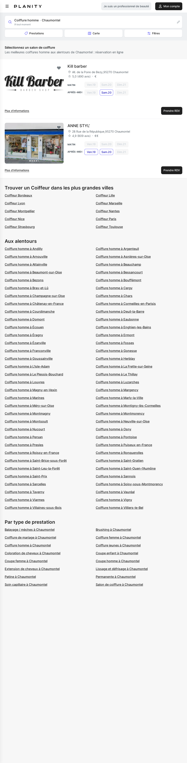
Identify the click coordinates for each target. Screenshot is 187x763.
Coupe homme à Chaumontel (118, 561)
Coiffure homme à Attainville (26, 264)
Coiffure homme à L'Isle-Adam (27, 366)
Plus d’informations (17, 110)
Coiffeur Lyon (15, 203)
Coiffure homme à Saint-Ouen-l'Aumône (126, 468)
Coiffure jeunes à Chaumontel (118, 545)
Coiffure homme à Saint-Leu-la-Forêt (32, 468)
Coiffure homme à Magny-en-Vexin (31, 390)
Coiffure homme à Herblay (115, 359)
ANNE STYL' (79, 125)
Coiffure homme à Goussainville (29, 359)
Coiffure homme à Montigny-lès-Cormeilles (128, 406)
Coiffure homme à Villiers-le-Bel (119, 508)
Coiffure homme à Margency (117, 390)
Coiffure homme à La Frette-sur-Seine (124, 366)
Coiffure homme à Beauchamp (118, 264)
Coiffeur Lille (105, 195)
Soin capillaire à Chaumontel (26, 584)
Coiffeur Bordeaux (18, 195)
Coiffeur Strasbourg (20, 227)
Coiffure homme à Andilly (24, 249)
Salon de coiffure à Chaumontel (119, 584)
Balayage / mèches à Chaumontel (30, 530)
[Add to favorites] (59, 68)
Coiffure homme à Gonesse (116, 351)
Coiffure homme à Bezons (24, 280)
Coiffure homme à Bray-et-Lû (26, 288)
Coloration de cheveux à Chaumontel (32, 553)
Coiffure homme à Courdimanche (30, 311)
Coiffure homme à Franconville (28, 351)
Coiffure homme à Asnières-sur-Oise (123, 257)
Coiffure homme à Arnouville (26, 257)
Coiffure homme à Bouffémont (118, 280)
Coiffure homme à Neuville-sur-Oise (123, 421)
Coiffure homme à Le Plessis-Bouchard (34, 374)
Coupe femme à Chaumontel (26, 561)
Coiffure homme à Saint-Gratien (119, 461)
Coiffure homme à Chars (114, 296)
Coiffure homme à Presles (24, 445)
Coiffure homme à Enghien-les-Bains (123, 327)
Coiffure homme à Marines (24, 398)
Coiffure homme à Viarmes (25, 500)
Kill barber (77, 66)
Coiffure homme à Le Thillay (117, 374)
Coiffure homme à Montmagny (27, 413)
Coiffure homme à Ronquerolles (119, 453)
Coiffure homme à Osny (113, 429)
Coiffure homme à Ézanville (25, 343)
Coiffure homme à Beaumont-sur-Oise (33, 272)
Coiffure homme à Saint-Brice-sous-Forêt (36, 461)
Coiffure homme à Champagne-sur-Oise (35, 296)
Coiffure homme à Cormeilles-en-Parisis (126, 304)
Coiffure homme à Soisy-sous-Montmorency (129, 484)
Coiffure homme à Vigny (114, 500)
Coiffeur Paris (106, 219)
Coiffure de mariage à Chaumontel (30, 537)
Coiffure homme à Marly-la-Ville (119, 398)
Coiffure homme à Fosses (115, 343)
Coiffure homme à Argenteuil (117, 249)
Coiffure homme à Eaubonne (117, 319)
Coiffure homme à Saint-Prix (26, 476)
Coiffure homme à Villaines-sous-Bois (33, 508)
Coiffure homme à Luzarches (117, 382)
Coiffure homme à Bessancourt (119, 272)
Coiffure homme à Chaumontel (28, 545)
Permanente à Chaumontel (116, 577)
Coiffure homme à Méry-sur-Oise (29, 406)
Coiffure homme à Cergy (114, 288)
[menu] (7, 6)
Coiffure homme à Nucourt (25, 429)
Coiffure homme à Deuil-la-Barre (120, 311)
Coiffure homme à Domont (25, 319)
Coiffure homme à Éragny (24, 335)
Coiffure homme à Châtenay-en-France (34, 304)
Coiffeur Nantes (108, 211)
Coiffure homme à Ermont (115, 335)
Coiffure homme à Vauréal (115, 492)
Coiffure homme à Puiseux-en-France (124, 445)
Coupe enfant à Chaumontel (117, 553)
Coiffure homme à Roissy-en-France (32, 453)
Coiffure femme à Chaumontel (118, 537)
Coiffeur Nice (15, 219)
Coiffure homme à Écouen (24, 327)
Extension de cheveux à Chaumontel (32, 569)
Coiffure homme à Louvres (25, 382)
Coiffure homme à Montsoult (26, 421)
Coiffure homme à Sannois (116, 476)
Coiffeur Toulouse (109, 227)
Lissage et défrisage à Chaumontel (122, 569)
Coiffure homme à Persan (24, 437)
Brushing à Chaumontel (113, 530)
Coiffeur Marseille (109, 203)
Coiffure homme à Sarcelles (25, 484)
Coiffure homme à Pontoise (116, 437)
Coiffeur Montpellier (20, 211)
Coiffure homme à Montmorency (120, 413)
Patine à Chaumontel (20, 577)
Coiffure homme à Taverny (24, 492)
